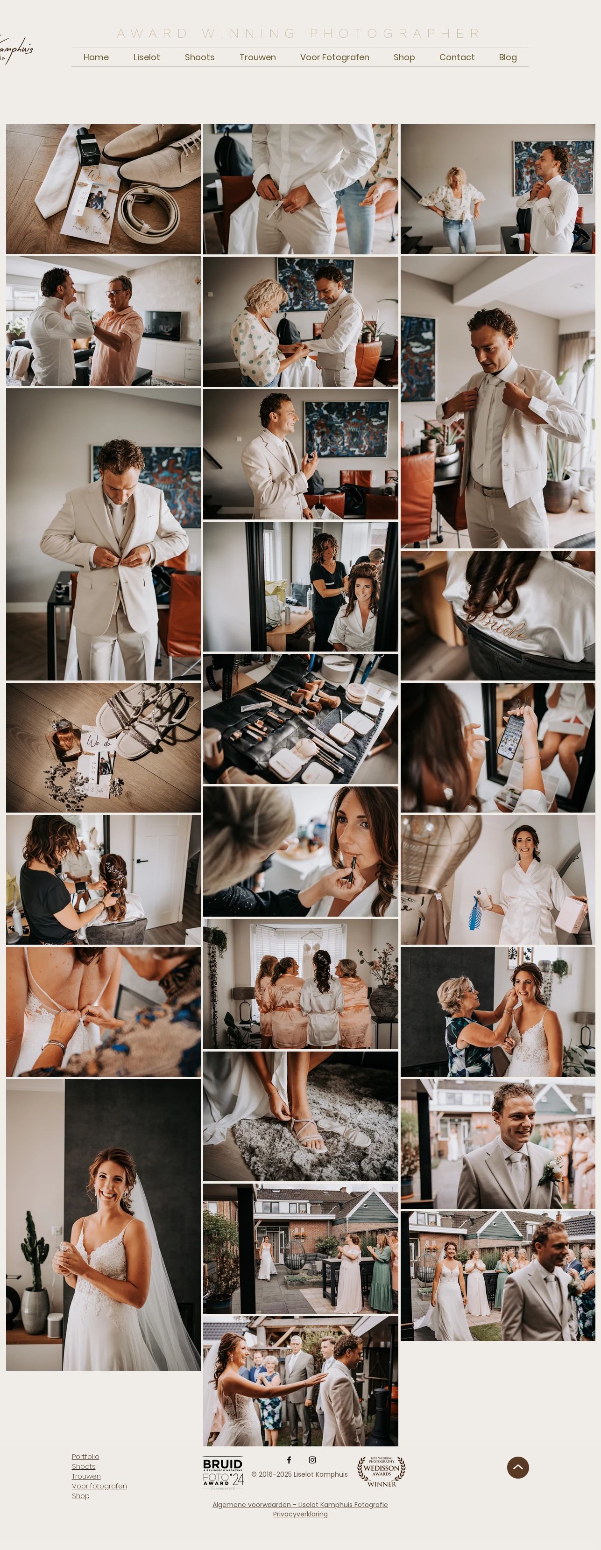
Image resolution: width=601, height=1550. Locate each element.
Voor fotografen (99, 1486)
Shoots (84, 1466)
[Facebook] (289, 1460)
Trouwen (86, 1476)
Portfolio (85, 1456)
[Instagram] (312, 1460)
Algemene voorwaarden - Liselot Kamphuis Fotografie (300, 1504)
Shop (81, 1496)
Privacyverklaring (300, 1514)
